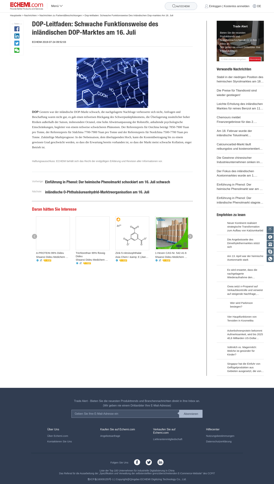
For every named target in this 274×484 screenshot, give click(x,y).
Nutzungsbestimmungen (220, 435)
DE (259, 6)
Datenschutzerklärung (219, 441)
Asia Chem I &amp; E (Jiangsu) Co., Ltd (132, 257)
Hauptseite (15, 15)
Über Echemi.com (57, 435)
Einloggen (215, 6)
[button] (34, 236)
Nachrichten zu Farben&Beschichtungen (60, 15)
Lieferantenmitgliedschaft (167, 439)
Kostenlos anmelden (236, 6)
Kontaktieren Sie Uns (59, 441)
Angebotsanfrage (110, 435)
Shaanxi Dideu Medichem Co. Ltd (53, 257)
